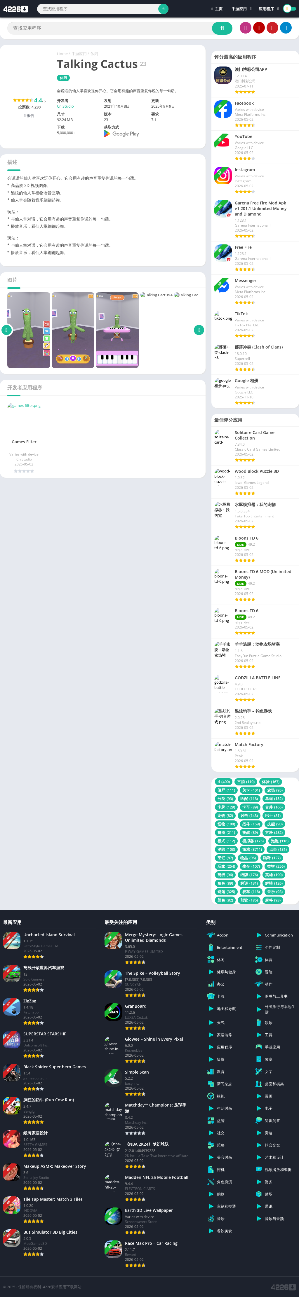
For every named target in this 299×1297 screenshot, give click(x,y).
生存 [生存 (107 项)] (251, 866)
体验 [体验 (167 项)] (270, 781)
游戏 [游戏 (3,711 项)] (252, 849)
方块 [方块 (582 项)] (274, 832)
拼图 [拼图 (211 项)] (226, 832)
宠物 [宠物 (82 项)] (225, 815)
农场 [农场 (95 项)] (275, 790)
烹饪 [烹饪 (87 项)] (225, 857)
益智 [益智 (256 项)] (276, 866)
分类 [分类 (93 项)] (225, 798)
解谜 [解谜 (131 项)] (249, 883)
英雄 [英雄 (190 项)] (274, 874)
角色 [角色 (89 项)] (225, 883)
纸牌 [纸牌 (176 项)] (249, 874)
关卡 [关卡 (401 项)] (251, 790)
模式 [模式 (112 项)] (226, 840)
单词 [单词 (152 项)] (274, 798)
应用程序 (266, 8)
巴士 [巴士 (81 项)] (273, 815)
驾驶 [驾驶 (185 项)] (249, 900)
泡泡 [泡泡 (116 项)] (279, 840)
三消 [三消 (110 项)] (246, 781)
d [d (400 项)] (224, 781)
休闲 (94, 53)
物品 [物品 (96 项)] (248, 857)
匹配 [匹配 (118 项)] (249, 798)
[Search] (102, 9)
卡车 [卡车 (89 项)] (250, 807)
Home (62, 53)
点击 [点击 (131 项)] (278, 849)
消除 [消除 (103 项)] (226, 849)
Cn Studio (65, 106)
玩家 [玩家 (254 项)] (226, 866)
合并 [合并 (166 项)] (274, 807)
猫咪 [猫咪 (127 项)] (272, 857)
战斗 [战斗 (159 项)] (251, 824)
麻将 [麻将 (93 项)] (273, 900)
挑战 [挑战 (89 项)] (250, 832)
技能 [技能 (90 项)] (275, 824)
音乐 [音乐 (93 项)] (275, 891)
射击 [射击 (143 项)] (249, 815)
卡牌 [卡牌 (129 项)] (226, 807)
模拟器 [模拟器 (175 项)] (253, 840)
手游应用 (239, 8)
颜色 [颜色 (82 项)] (225, 900)
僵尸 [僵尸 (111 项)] (226, 790)
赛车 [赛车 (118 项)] (251, 891)
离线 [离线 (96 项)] (225, 874)
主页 (216, 8)
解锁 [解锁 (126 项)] (274, 883)
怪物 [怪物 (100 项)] (226, 824)
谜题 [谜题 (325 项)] (226, 891)
